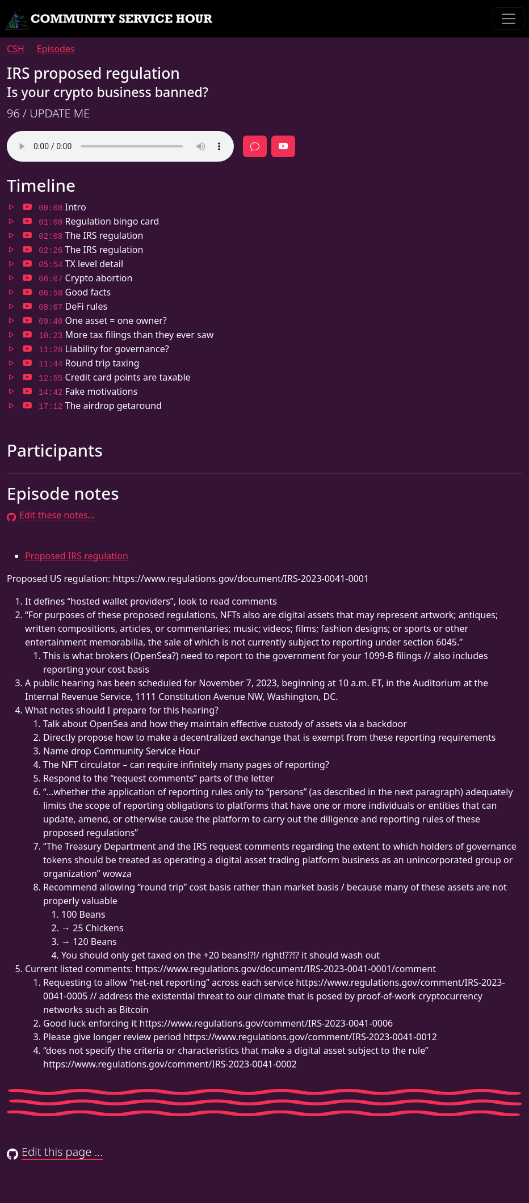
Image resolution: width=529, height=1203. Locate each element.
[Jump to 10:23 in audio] (11, 334)
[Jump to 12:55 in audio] (11, 377)
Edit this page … (55, 1151)
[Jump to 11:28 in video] (27, 349)
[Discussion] (255, 146)
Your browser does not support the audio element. (120, 146)
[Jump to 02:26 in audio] (11, 249)
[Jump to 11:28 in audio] (11, 349)
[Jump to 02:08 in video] (27, 235)
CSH (15, 49)
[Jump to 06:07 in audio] (11, 278)
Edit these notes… (51, 515)
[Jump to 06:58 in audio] (11, 292)
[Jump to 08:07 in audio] (11, 306)
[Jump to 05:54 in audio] (11, 264)
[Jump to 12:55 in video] (27, 377)
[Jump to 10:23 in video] (27, 334)
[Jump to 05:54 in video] (27, 264)
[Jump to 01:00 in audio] (11, 221)
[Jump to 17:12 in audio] (11, 405)
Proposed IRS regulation (76, 556)
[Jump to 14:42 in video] (27, 391)
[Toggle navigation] (508, 18)
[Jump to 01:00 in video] (27, 221)
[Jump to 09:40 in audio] (11, 320)
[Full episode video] (283, 146)
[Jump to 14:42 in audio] (11, 391)
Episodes (56, 49)
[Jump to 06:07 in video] (27, 278)
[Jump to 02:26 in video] (27, 249)
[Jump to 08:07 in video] (27, 306)
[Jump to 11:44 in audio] (11, 363)
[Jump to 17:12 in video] (27, 405)
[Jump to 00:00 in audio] (11, 207)
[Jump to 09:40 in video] (27, 320)
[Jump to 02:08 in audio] (11, 235)
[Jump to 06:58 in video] (27, 292)
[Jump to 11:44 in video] (27, 363)
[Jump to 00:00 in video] (27, 207)
